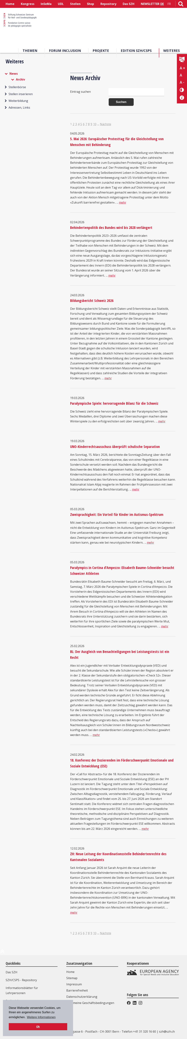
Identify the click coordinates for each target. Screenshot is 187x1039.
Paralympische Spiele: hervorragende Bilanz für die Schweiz (114, 403)
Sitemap (71, 978)
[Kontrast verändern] (182, 89)
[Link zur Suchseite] (180, 5)
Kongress (27, 4)
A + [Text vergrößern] (182, 68)
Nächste (105, 124)
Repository (108, 4)
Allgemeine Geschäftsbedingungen (90, 1003)
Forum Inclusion (65, 50)
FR (169, 4)
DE (162, 4)
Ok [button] (38, 1026)
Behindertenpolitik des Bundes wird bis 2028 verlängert (111, 227)
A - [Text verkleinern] (182, 82)
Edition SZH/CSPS (136, 50)
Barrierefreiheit (77, 990)
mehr (122, 202)
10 (94, 124)
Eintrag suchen (80, 91)
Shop (90, 4)
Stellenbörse (17, 87)
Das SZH (128, 4)
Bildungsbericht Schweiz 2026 (91, 300)
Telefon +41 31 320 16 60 (139, 1032)
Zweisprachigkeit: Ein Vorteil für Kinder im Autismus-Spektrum (116, 514)
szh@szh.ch (167, 1032)
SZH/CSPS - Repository (21, 980)
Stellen (75, 4)
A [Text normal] (181, 75)
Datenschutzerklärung (81, 997)
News (13, 74)
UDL (61, 4)
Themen (30, 50)
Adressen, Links (19, 108)
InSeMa (46, 4)
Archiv (20, 79)
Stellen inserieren (21, 94)
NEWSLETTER (150, 4)
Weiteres (171, 50)
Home (10, 4)
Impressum (74, 984)
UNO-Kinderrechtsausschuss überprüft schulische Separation (115, 446)
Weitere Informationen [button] (41, 1017)
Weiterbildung (18, 101)
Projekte (101, 50)
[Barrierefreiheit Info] (182, 97)
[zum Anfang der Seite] (2, 953)
